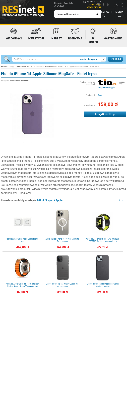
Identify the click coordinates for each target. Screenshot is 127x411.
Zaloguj (106, 14)
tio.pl (112, 114)
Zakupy (11, 66)
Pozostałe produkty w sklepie (31, 200)
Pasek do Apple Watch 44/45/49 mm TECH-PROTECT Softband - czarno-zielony (103, 240)
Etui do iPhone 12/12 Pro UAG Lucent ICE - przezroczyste (62, 285)
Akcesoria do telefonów (43, 66)
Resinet (4, 66)
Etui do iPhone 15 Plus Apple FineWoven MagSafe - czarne (103, 285)
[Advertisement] (63, 326)
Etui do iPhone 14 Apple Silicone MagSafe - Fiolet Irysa (49, 73)
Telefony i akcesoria (24, 66)
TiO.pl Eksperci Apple (106, 87)
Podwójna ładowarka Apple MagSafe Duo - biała (22, 240)
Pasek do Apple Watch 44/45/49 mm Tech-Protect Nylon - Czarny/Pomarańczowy (22, 285)
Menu (119, 13)
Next (123, 200)
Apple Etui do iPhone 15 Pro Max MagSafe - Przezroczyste (63, 240)
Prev (119, 200)
